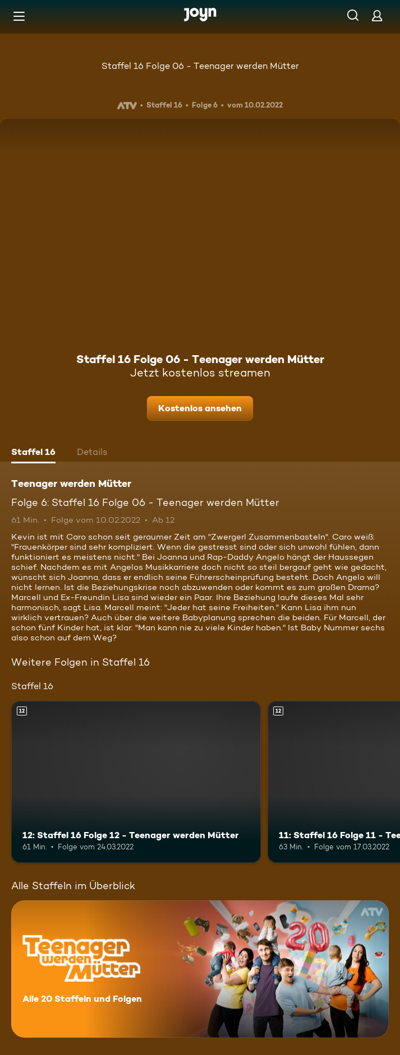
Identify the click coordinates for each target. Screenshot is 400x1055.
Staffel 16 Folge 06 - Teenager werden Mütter (200, 66)
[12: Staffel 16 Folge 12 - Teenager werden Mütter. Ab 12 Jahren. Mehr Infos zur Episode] (136, 782)
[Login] (377, 15)
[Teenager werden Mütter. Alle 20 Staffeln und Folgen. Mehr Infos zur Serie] (200, 969)
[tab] (33, 453)
